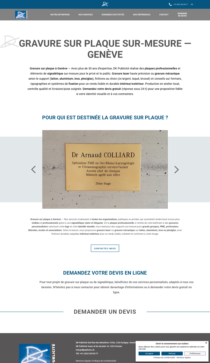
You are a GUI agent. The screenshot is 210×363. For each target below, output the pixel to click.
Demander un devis (105, 311)
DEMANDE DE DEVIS (182, 14)
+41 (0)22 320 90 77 (181, 4)
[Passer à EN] (191, 4)
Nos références (141, 14)
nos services (86, 14)
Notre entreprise (60, 14)
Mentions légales (83, 361)
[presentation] (34, 170)
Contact (164, 14)
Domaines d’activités (113, 14)
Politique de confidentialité (104, 361)
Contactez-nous (105, 248)
